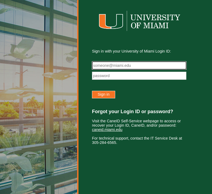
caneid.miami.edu (107, 129)
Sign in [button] (104, 94)
